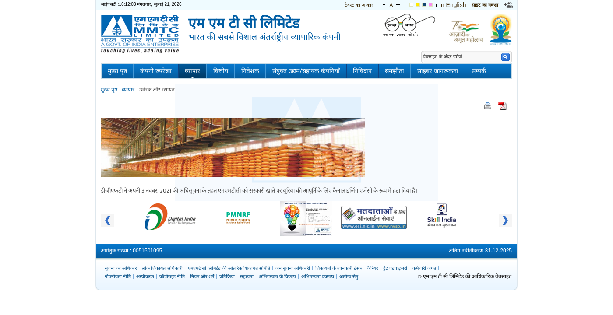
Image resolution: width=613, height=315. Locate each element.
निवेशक (250, 71)
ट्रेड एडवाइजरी (395, 268)
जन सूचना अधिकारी (292, 268)
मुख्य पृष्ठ (117, 71)
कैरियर (372, 268)
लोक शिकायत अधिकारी (162, 268)
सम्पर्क (479, 71)
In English (452, 4)
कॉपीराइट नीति (172, 276)
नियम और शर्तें (202, 276)
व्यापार (192, 71)
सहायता (247, 276)
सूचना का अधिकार (121, 268)
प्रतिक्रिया (227, 276)
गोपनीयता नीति (118, 276)
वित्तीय (220, 71)
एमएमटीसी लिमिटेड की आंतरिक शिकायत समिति (229, 268)
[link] (509, 4)
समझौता (394, 71)
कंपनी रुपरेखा (156, 71)
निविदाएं (362, 71)
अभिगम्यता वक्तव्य (317, 276)
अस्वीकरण (145, 276)
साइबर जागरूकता (437, 71)
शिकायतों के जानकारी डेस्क (338, 268)
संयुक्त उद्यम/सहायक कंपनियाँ (306, 71)
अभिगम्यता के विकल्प (277, 276)
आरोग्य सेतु (348, 276)
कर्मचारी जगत (424, 268)
